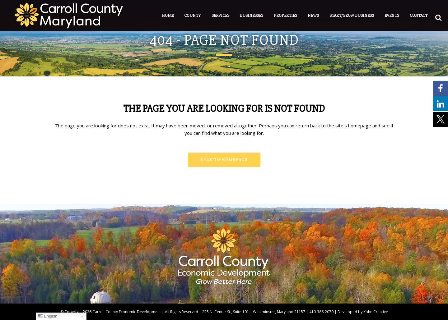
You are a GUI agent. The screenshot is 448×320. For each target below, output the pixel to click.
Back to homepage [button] (224, 159)
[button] (429, 16)
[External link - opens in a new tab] (440, 88)
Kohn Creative (375, 311)
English (47, 316)
